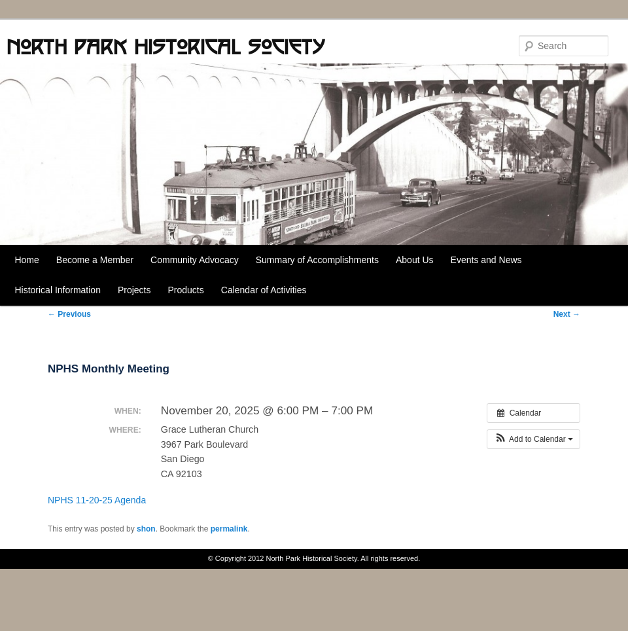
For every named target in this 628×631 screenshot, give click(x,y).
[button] (533, 439)
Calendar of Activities (264, 290)
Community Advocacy (194, 260)
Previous (69, 314)
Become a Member (94, 260)
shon (146, 528)
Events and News (486, 260)
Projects (134, 290)
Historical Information (57, 290)
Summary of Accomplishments (317, 260)
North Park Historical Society (165, 46)
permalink (229, 528)
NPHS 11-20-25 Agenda (97, 500)
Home (26, 260)
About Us (415, 260)
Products (186, 290)
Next (566, 314)
